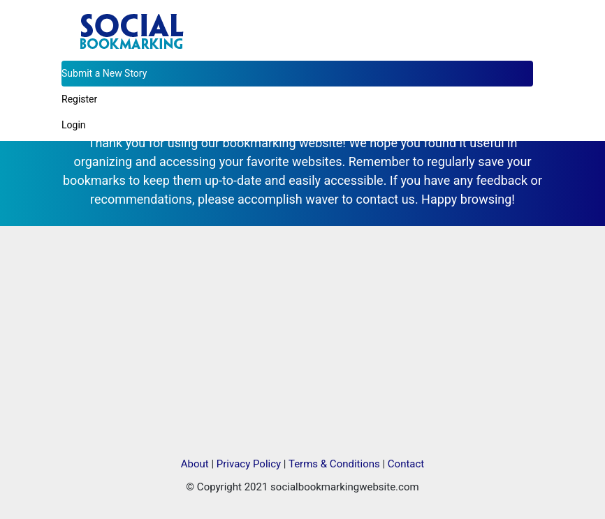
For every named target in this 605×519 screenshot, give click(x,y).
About (195, 464)
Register (79, 99)
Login (73, 124)
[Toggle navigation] (524, 17)
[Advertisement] (302, 341)
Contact (406, 464)
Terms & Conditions (334, 464)
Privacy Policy (249, 464)
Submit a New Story (104, 73)
